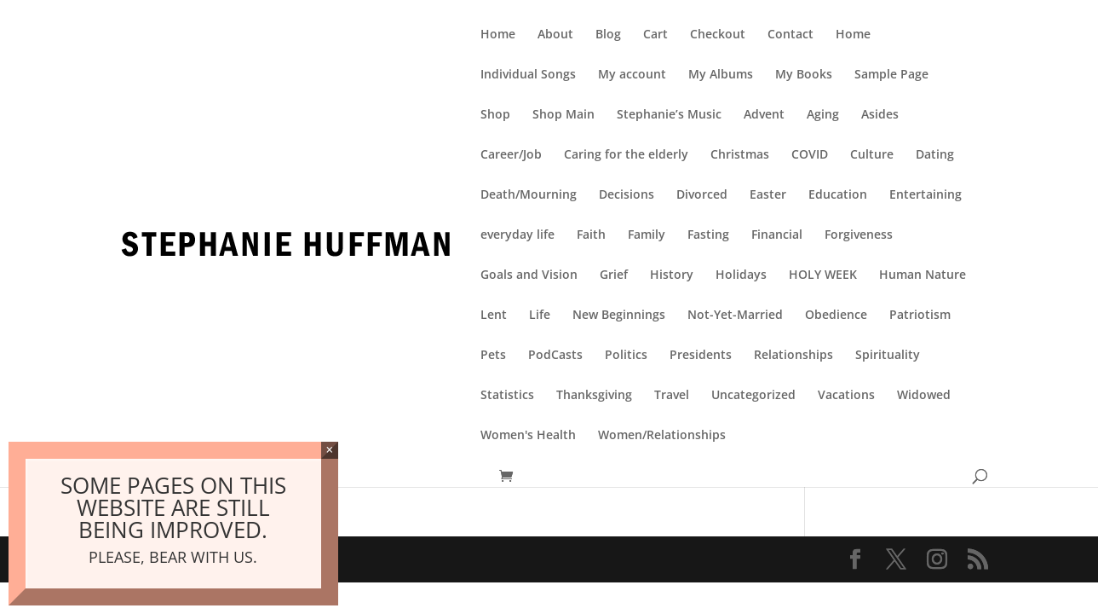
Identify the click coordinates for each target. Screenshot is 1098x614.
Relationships (793, 355)
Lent (493, 315)
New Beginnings (618, 315)
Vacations (846, 396)
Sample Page (891, 75)
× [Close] (329, 450)
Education (837, 195)
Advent (764, 115)
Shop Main (563, 115)
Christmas (739, 155)
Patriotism (920, 315)
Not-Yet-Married (735, 315)
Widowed (924, 396)
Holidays (741, 275)
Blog (608, 35)
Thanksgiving (594, 396)
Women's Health (528, 436)
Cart (655, 35)
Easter (768, 195)
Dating (935, 155)
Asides (880, 115)
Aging (823, 115)
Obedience (836, 315)
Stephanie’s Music (669, 115)
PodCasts (555, 355)
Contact (790, 35)
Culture (872, 155)
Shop (495, 115)
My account (632, 75)
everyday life (517, 235)
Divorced (701, 195)
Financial (776, 235)
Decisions (626, 195)
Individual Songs (528, 75)
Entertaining (925, 195)
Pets (493, 355)
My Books (803, 75)
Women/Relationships (662, 436)
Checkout (717, 35)
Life (539, 315)
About (555, 35)
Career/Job (511, 155)
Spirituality (887, 355)
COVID (809, 155)
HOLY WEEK (823, 275)
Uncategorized (753, 396)
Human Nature (922, 275)
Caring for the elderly (626, 155)
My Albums (720, 75)
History (671, 275)
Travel (671, 396)
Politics (626, 355)
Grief (614, 275)
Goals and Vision (529, 275)
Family (646, 235)
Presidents (701, 355)
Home (497, 35)
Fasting (708, 235)
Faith (591, 235)
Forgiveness (859, 235)
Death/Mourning (528, 195)
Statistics (507, 396)
